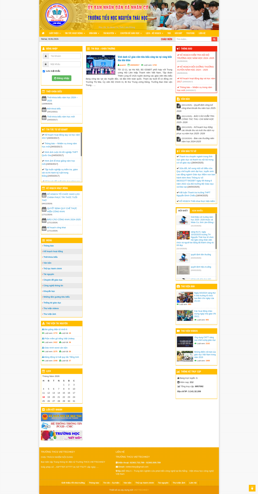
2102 (208, 343)
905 (207, 320)
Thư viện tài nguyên (57, 323)
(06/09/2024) (182, 73)
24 (70, 333)
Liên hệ (202, 33)
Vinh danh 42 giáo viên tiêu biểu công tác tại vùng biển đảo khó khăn (145, 59)
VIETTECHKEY (141, 490)
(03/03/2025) (196, 258)
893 (189, 304)
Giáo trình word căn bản (55, 347)
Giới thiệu (55, 33)
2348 (55, 361)
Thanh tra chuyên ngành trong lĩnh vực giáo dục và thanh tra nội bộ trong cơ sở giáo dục (195, 159)
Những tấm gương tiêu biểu (57, 297)
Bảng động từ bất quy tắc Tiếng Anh (60, 357)
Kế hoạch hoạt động (57, 188)
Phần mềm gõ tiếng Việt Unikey (58, 338)
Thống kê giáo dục (52, 303)
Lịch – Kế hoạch (154, 33)
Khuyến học (49, 291)
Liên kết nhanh (54, 410)
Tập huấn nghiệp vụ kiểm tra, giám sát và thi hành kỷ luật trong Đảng (60, 172)
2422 (55, 342)
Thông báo (49, 246)
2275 (55, 351)
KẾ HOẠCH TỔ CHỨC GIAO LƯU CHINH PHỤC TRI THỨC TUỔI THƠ (61, 197)
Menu (49, 240)
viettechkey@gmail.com (137, 466)
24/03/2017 (134, 65)
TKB (169, 33)
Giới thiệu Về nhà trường (73, 483)
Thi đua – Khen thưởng (103, 49)
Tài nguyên (109, 33)
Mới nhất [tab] (183, 211)
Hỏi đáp (178, 33)
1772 (55, 333)
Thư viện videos (51, 308)
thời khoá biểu (54, 108)
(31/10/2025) (196, 226)
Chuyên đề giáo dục (131, 33)
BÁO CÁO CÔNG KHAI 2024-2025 (64, 219)
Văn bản (94, 33)
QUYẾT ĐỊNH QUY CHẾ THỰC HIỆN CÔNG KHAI (62, 210)
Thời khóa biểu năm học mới (61, 116)
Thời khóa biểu (51, 257)
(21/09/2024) (182, 61)
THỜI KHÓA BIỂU (54, 92)
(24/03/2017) (187, 82)
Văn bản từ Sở (188, 151)
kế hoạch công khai (56, 227)
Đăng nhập (52, 49)
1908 (208, 361)
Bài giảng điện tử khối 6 (54, 329)
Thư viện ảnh (50, 314)
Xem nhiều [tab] (197, 211)
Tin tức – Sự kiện (111, 483)
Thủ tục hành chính (53, 268)
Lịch (48, 371)
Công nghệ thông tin (53, 285)
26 (70, 351)
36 (70, 342)
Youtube (190, 33)
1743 (155, 65)
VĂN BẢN (185, 99)
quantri (123, 65)
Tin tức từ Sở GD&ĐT (57, 130)
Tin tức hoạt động (75, 33)
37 (70, 361)
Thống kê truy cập (191, 372)
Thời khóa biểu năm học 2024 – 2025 (62, 99)
